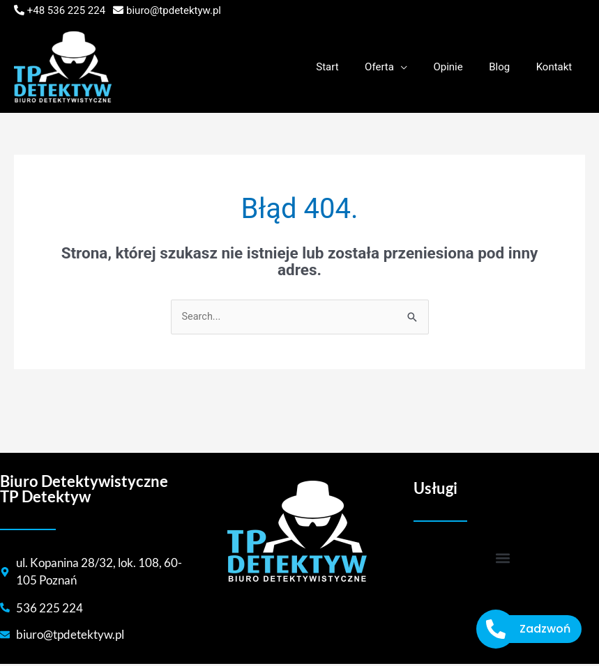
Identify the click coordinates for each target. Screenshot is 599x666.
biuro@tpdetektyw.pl (173, 10)
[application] (418, 66)
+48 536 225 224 (66, 10)
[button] (503, 558)
